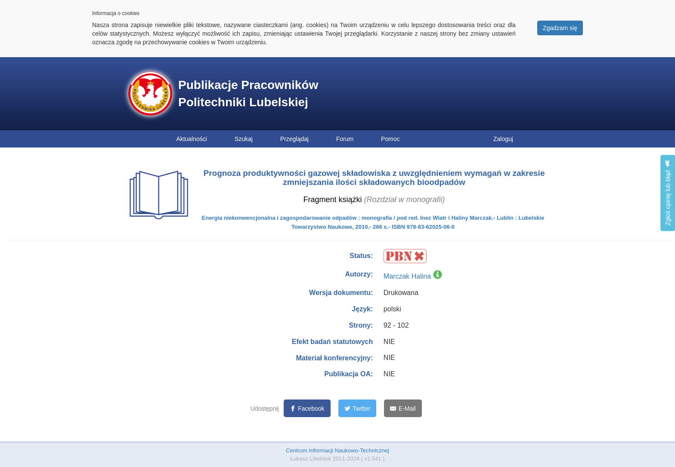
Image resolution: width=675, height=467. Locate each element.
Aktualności (191, 138)
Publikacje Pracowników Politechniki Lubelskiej (248, 93)
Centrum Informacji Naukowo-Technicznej (337, 450)
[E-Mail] (402, 408)
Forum (344, 138)
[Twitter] (357, 408)
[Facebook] (307, 408)
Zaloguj (503, 138)
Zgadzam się (560, 28)
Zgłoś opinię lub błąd (667, 192)
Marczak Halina (407, 276)
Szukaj (244, 138)
